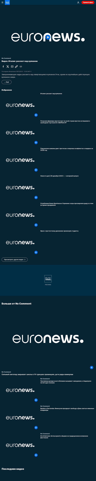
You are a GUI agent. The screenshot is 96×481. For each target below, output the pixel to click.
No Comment (6, 372)
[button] (15, 260)
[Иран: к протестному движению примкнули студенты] (67, 242)
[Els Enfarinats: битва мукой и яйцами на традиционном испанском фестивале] (67, 446)
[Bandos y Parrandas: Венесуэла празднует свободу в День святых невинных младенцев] (67, 419)
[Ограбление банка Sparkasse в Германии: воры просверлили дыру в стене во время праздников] (67, 215)
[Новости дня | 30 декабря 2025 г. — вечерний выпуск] (67, 187)
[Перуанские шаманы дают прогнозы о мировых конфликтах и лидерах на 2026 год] (67, 160)
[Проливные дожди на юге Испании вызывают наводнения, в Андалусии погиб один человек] (67, 391)
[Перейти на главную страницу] (7, 2)
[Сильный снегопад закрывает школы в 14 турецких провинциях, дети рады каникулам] (48, 374)
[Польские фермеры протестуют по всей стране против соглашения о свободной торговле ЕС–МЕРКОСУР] (67, 132)
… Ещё (6, 82)
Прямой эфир (88, 2)
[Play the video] (48, 37)
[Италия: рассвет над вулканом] (67, 105)
